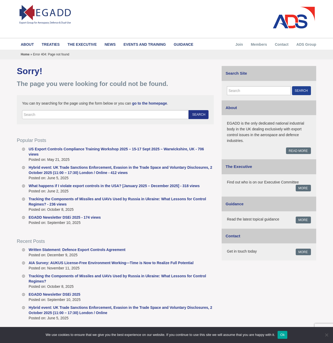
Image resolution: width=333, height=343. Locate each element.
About (27, 44)
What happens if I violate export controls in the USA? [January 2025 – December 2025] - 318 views (114, 186)
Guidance (184, 44)
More (303, 188)
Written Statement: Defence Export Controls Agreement (77, 250)
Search (198, 114)
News (110, 44)
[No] (326, 334)
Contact (281, 44)
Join (239, 44)
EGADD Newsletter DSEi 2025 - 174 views (65, 217)
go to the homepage (149, 103)
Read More (298, 151)
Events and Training (144, 44)
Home (25, 54)
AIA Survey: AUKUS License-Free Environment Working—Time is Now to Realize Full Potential (111, 263)
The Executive (82, 44)
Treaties (51, 44)
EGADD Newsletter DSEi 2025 (54, 294)
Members (259, 44)
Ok (282, 335)
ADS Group (306, 44)
